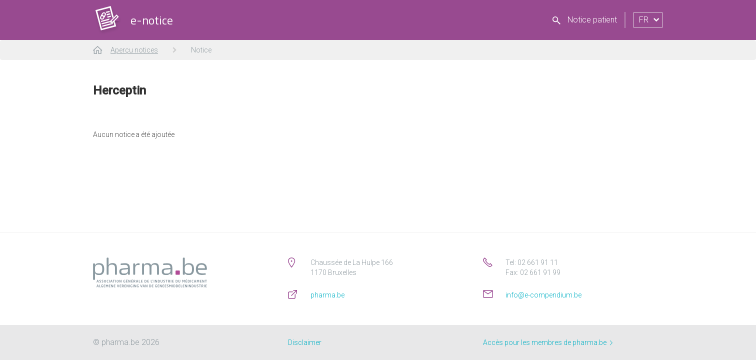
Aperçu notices (134, 50)
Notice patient (584, 19)
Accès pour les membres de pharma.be (547, 342)
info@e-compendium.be (544, 295)
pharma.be (327, 295)
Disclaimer (305, 342)
